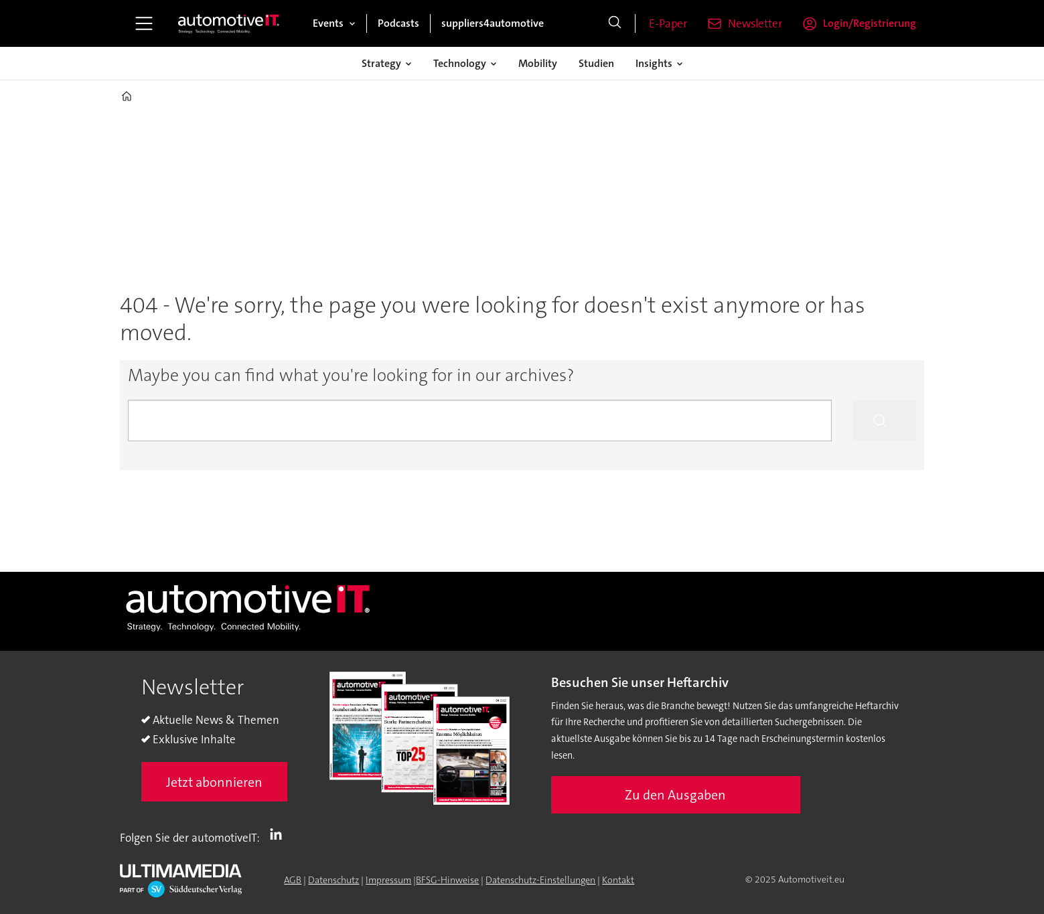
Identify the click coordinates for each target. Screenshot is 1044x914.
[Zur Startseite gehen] (229, 23)
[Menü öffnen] (144, 23)
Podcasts (398, 23)
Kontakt (618, 880)
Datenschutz (333, 880)
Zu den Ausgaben (675, 795)
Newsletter (755, 23)
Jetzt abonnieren (214, 782)
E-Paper (668, 23)
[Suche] (614, 23)
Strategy (381, 63)
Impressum (388, 880)
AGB (292, 880)
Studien (596, 63)
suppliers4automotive (492, 23)
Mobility (537, 63)
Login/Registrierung (869, 23)
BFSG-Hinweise (447, 880)
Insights (654, 63)
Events (328, 23)
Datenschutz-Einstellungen (540, 880)
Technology (459, 63)
